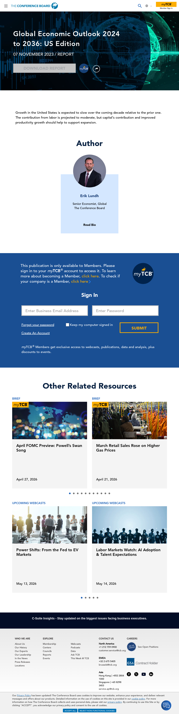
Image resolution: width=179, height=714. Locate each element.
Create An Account (35, 333)
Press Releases (22, 661)
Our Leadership (23, 654)
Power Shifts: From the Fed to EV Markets (47, 552)
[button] (70, 493)
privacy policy (115, 702)
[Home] (34, 5)
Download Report (44, 68)
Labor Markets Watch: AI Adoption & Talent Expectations (128, 552)
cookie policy (138, 698)
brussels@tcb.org (108, 664)
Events (46, 658)
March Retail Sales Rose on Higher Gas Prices (128, 448)
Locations (20, 665)
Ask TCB (75, 654)
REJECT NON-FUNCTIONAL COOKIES (97, 710)
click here (90, 276)
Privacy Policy (24, 695)
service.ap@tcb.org (109, 688)
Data (73, 651)
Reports (47, 654)
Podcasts (75, 647)
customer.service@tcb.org (112, 650)
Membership (49, 643)
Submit (139, 328)
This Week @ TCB (80, 658)
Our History (21, 647)
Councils (47, 651)
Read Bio (89, 225)
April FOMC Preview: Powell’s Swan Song (49, 448)
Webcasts (76, 643)
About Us (20, 643)
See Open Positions (148, 646)
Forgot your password (37, 325)
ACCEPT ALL (70, 710)
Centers (47, 647)
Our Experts (21, 651)
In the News (21, 658)
